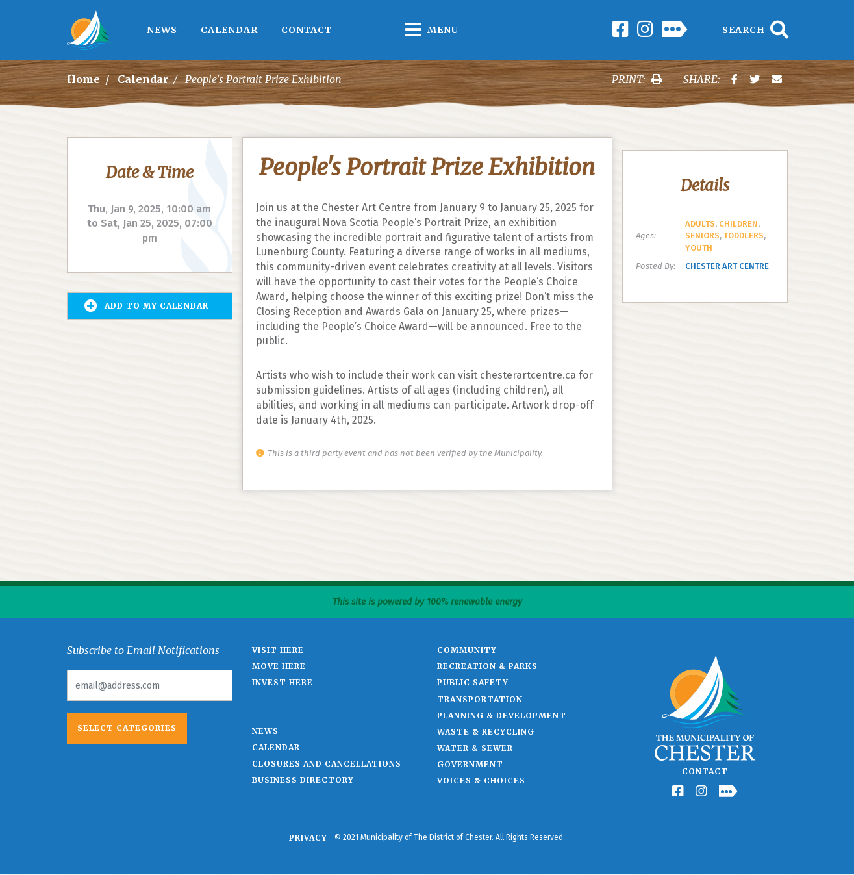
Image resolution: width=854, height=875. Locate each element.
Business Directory (303, 780)
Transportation (480, 699)
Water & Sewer (475, 748)
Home (83, 79)
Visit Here (278, 650)
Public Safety (473, 682)
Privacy (308, 838)
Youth (698, 248)
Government (470, 764)
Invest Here (282, 682)
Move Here (279, 666)
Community (467, 650)
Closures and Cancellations (326, 763)
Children (738, 224)
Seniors (702, 235)
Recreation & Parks (487, 666)
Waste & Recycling (485, 732)
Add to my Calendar (146, 305)
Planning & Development (501, 715)
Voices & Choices (481, 780)
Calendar (229, 30)
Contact (306, 30)
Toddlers (743, 235)
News (162, 30)
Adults (700, 224)
